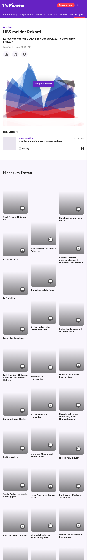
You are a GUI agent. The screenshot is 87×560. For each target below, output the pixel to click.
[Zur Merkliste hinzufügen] (15, 54)
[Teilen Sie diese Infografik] (6, 54)
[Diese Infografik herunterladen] (24, 54)
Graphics (7, 27)
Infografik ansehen (43, 83)
